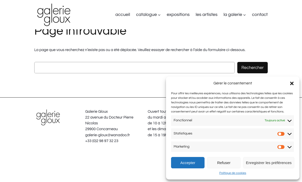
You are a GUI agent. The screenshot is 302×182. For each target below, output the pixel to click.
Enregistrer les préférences (269, 163)
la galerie (233, 14)
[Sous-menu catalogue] (159, 14)
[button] (291, 83)
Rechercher (252, 67)
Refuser (224, 163)
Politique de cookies (232, 173)
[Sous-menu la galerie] (244, 14)
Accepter (187, 163)
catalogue (146, 14)
